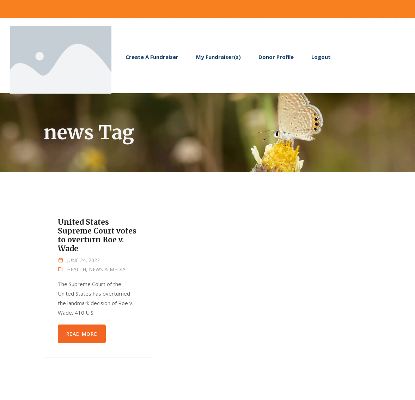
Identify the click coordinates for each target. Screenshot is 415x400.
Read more (81, 334)
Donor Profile (276, 58)
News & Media (107, 269)
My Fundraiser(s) (218, 58)
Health (76, 269)
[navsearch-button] (392, 58)
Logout (321, 58)
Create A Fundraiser (152, 58)
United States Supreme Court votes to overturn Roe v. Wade (97, 235)
